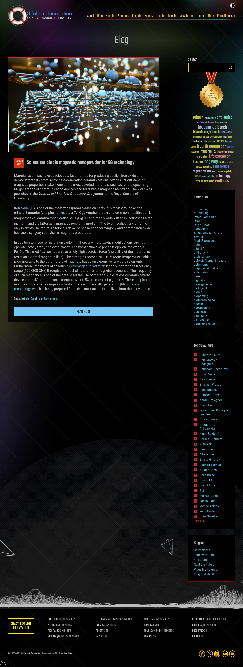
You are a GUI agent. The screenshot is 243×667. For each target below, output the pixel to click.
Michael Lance (209, 496)
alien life (199, 249)
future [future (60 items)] (220, 141)
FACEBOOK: (53, 619)
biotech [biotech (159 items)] (221, 127)
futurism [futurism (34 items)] (228, 141)
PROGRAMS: (198, 630)
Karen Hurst (207, 405)
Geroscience (202, 550)
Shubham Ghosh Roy (214, 369)
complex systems (205, 324)
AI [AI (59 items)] (203, 118)
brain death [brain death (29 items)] (197, 137)
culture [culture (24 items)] (225, 137)
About (90, 15)
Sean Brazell (208, 475)
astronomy (201, 264)
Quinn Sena (30, 298)
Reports (136, 15)
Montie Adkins (209, 506)
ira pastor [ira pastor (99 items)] (201, 156)
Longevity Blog (204, 555)
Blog (100, 15)
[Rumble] (232, 653)
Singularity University (208, 233)
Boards (110, 15)
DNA (197, 221)
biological (200, 288)
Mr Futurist (201, 560)
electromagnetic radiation (85, 266)
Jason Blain (207, 501)
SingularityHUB (204, 574)
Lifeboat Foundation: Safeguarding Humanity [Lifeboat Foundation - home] (40, 15)
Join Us (172, 15)
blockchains (202, 308)
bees (197, 276)
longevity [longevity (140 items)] (211, 161)
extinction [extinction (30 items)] (212, 141)
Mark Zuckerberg (205, 241)
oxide (25, 208)
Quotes (200, 15)
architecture (202, 256)
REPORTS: (100, 630)
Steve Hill (206, 480)
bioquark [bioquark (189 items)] (206, 127)
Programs (123, 15)
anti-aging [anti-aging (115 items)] (225, 117)
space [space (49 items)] (198, 176)
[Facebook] (202, 653)
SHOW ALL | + (199, 521)
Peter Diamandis (205, 217)
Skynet (198, 237)
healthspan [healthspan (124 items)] (217, 146)
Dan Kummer (208, 419)
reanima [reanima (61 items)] (207, 166)
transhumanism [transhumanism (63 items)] (205, 181)
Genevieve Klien (210, 355)
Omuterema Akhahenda (207, 427)
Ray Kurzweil (202, 225)
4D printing (201, 213)
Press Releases (226, 15)
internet (54, 298)
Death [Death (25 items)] (230, 137)
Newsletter (186, 15)
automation (201, 272)
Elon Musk (201, 229)
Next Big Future (204, 564)
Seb (202, 490)
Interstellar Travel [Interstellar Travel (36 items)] (225, 152)
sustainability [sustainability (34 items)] (208, 176)
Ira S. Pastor (208, 511)
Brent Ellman (208, 485)
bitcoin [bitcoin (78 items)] (216, 132)
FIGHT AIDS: (54, 630)
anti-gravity (201, 252)
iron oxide (62, 213)
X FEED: (51, 625)
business (200, 312)
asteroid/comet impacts (210, 260)
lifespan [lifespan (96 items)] (197, 162)
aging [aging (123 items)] (196, 117)
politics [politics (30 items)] (199, 167)
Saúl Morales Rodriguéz (208, 362)
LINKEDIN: (149, 619)
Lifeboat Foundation (31, 653)
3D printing (201, 209)
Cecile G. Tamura (211, 439)
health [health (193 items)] (202, 146)
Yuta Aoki (206, 444)
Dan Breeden (208, 379)
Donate (160, 15)
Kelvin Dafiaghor (211, 400)
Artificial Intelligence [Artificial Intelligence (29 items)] (205, 122)
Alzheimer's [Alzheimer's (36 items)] (210, 118)
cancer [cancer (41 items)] (206, 136)
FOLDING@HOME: (152, 630)
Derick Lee (206, 449)
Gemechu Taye (209, 395)
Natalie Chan (208, 470)
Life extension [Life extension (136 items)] (219, 156)
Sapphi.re (67, 653)
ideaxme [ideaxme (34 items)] (195, 152)
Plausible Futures (205, 569)
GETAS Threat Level (21, 626)
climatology (202, 320)
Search (230, 67)
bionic (198, 292)
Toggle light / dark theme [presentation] (232, 5)
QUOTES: (196, 636)
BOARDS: (196, 625)
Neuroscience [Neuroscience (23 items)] (229, 163)
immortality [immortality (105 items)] (208, 151)
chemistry (44, 298)
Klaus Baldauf (209, 433)
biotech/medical (205, 300)
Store (210, 15)
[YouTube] (225, 653)
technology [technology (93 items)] (222, 176)
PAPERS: (100, 636)
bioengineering (204, 284)
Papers (148, 15)
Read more (84, 311)
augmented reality (206, 268)
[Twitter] (210, 653)
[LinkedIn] (217, 653)
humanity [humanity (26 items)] (230, 147)
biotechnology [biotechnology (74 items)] (202, 132)
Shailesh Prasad (210, 384)
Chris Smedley (209, 516)
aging (197, 245)
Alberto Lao (207, 454)
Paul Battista (208, 390)
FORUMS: (148, 636)
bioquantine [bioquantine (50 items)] (221, 122)
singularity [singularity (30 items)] (228, 172)
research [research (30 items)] (215, 172)
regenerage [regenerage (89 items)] (221, 166)
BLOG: (98, 625)
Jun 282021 (19, 162)
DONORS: (148, 625)
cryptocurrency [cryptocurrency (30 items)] (216, 137)
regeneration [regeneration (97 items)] (202, 171)
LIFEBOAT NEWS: (104, 619)
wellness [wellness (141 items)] (222, 181)
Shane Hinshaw (210, 459)
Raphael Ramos (210, 465)
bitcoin (198, 304)
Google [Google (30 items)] (193, 147)
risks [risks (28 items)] (221, 172)
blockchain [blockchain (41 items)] (226, 132)
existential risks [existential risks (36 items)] (200, 141)
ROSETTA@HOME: (56, 636)
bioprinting (201, 296)
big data (199, 280)
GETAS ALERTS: (199, 619)
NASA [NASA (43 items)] (221, 162)
